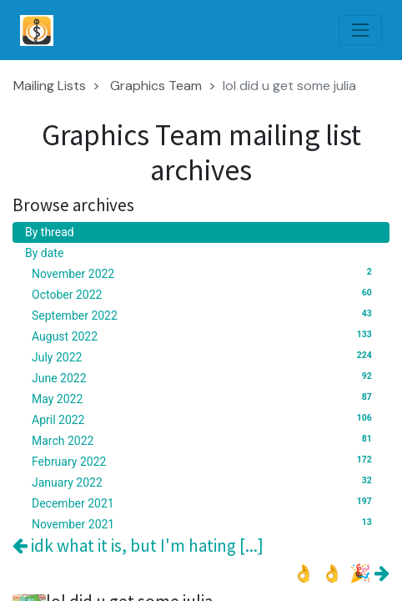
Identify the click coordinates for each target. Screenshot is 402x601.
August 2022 (204, 335)
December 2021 (204, 502)
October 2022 (204, 293)
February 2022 (204, 460)
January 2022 (204, 481)
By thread (49, 232)
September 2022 (204, 314)
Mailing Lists (49, 85)
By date (44, 253)
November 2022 (204, 272)
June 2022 (204, 377)
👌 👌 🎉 (341, 573)
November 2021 (204, 523)
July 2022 (204, 356)
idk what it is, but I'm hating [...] (138, 545)
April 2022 (204, 419)
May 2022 (204, 398)
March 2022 (204, 439)
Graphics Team (156, 85)
